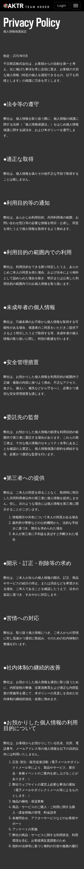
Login (61, 6)
